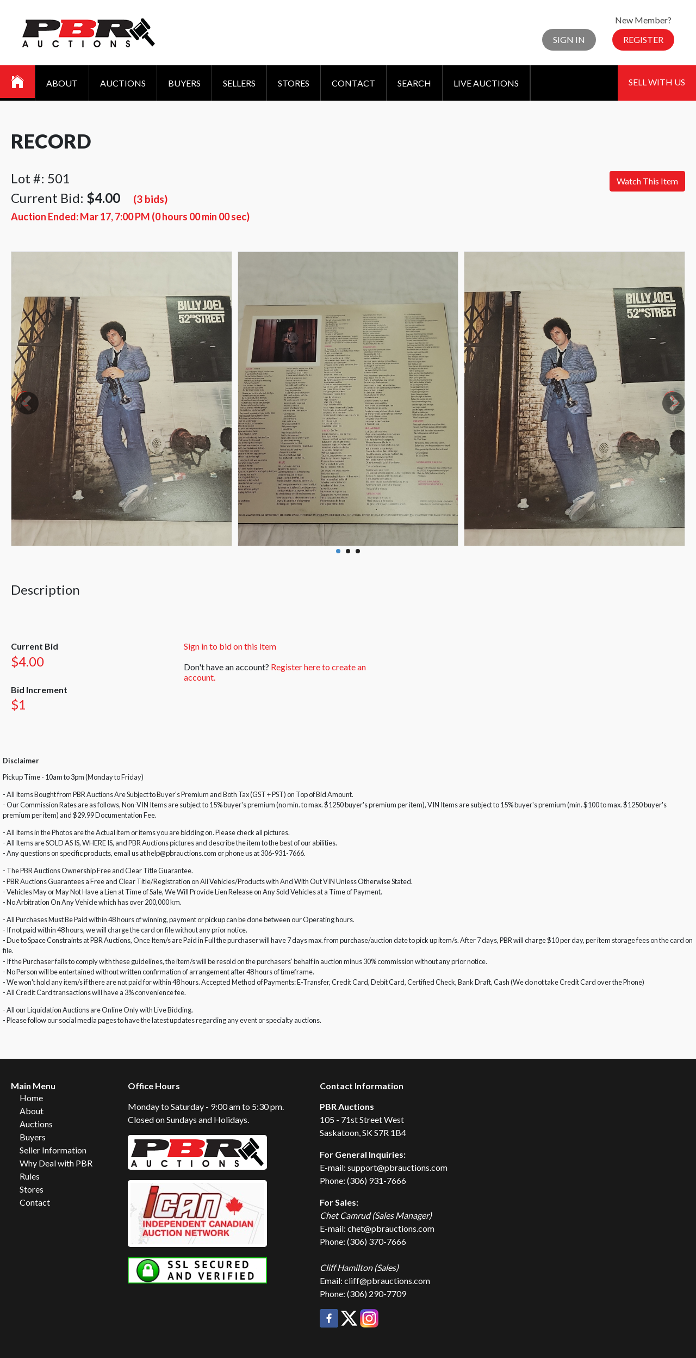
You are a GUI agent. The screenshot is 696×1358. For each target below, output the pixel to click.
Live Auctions (486, 83)
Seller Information (53, 1150)
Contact (353, 83)
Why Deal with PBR (56, 1163)
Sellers (239, 83)
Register (643, 39)
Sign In (569, 39)
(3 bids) (150, 199)
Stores (293, 83)
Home (31, 1097)
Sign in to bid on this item (230, 646)
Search (414, 83)
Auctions (123, 83)
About (62, 83)
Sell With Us (657, 82)
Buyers (184, 83)
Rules (30, 1176)
